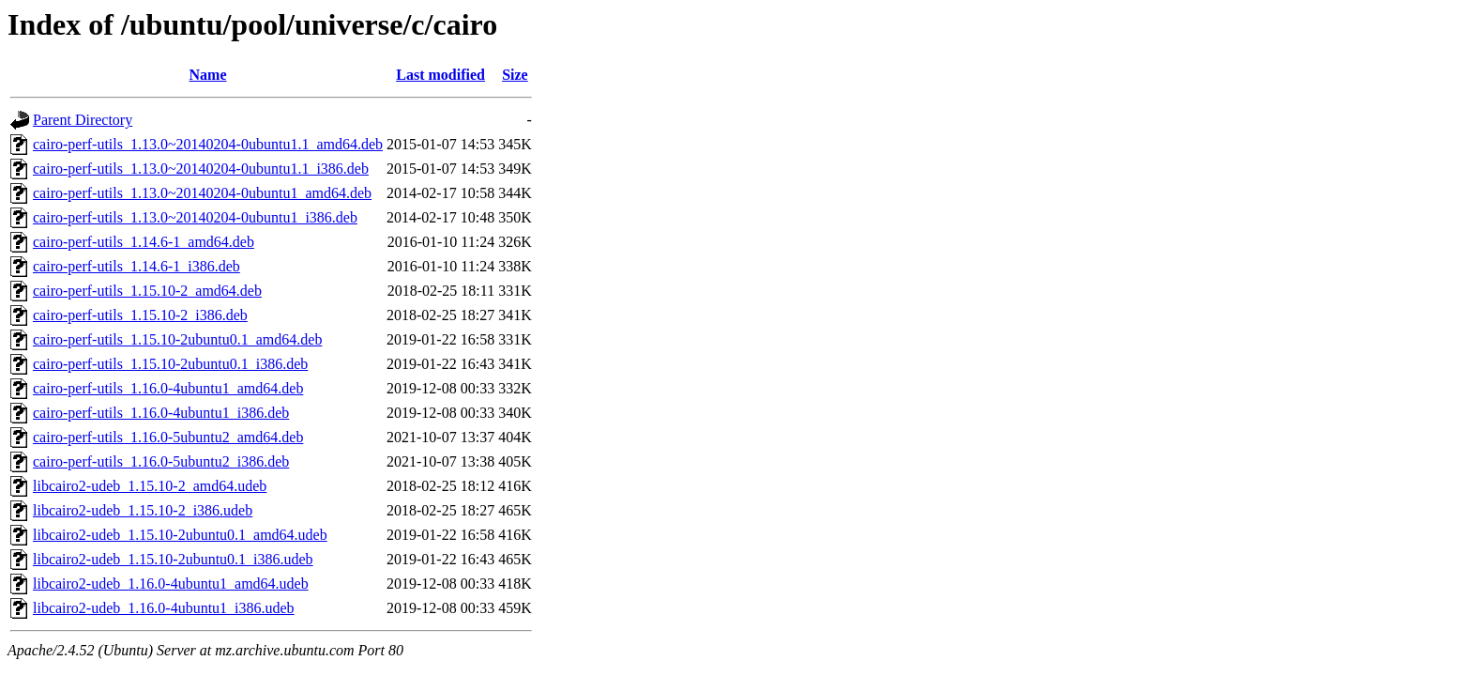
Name (208, 75)
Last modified (440, 75)
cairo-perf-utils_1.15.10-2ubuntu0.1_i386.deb (170, 364)
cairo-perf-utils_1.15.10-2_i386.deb (140, 315)
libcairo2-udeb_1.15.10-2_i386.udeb (142, 510)
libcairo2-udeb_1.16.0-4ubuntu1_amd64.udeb (171, 584)
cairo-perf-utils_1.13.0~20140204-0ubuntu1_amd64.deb (202, 193)
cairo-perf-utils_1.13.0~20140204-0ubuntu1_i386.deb (195, 217)
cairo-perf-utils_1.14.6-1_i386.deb (136, 266)
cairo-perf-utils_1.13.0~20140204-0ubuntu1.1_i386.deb (201, 169)
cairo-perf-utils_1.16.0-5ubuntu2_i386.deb (161, 461)
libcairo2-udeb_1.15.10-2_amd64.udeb (149, 486)
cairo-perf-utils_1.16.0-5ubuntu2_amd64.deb (168, 437)
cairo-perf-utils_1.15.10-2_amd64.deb (147, 291)
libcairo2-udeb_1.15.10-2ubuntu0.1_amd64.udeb (180, 535)
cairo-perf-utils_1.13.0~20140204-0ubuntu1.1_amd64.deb (208, 144)
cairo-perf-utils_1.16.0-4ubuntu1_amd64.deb (168, 388)
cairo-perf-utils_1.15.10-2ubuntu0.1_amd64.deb (177, 339)
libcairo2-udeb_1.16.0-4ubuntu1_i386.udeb (164, 608)
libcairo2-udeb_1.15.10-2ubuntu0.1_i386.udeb (173, 559)
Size (515, 75)
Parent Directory (82, 120)
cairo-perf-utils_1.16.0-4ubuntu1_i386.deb (161, 413)
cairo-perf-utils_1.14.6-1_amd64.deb (143, 242)
